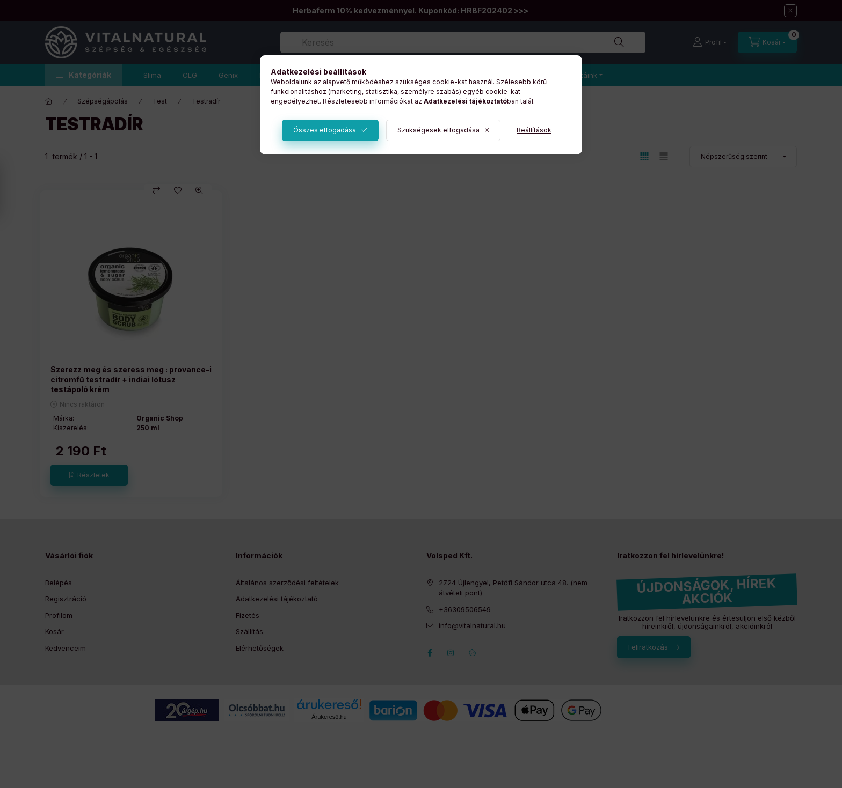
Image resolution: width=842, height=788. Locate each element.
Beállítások (534, 130)
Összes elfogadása (324, 130)
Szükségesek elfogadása (438, 130)
